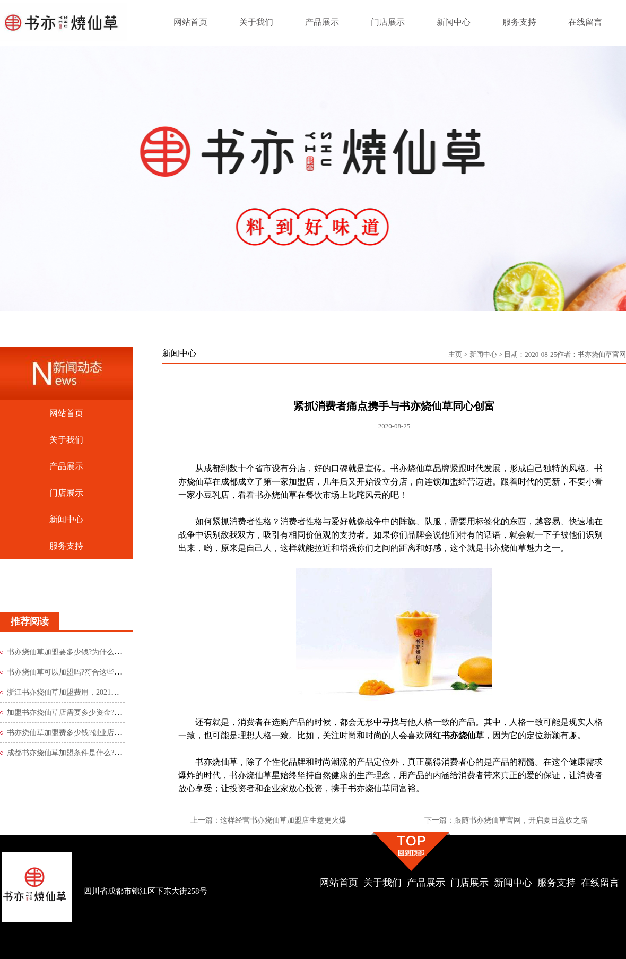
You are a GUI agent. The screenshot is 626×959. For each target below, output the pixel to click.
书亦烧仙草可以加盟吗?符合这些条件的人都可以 (86, 672)
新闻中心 (483, 354)
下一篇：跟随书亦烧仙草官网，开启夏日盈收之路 (506, 820)
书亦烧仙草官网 (602, 354)
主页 (455, 354)
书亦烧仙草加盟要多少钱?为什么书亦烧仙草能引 (86, 652)
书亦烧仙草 (462, 735)
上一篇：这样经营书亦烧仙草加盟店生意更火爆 (268, 820)
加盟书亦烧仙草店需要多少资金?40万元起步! (80, 712)
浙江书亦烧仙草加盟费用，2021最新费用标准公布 (88, 692)
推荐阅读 (30, 621)
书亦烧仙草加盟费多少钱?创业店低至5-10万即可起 (89, 733)
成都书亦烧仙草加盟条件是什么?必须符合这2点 (84, 753)
